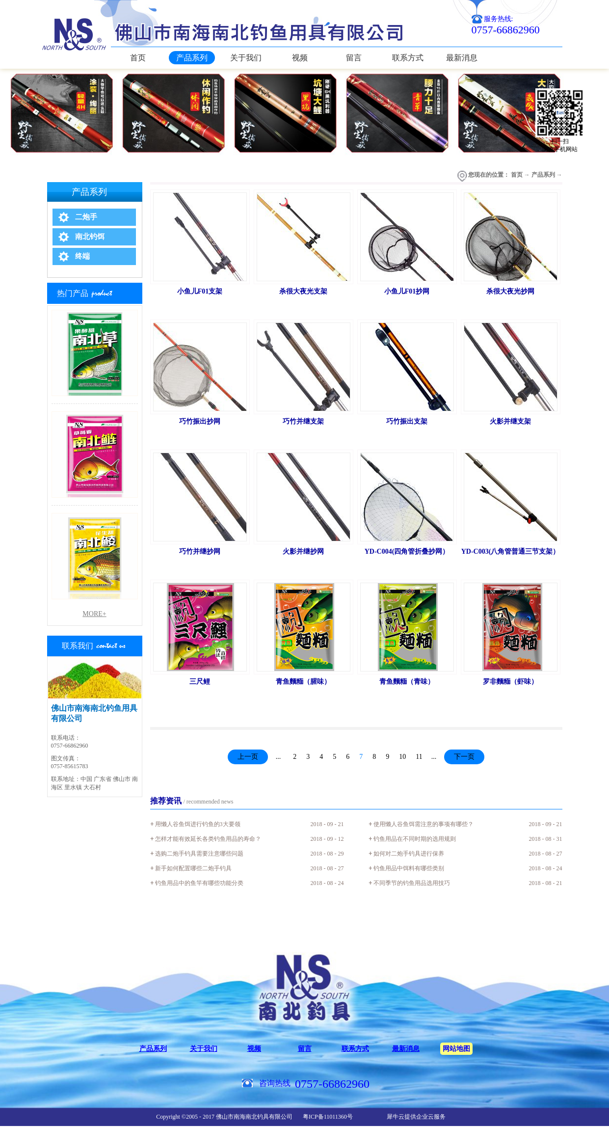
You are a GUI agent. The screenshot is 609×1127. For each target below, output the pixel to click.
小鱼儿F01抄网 (407, 291)
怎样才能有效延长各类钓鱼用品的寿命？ (208, 838)
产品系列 (543, 174)
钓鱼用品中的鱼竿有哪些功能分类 (199, 883)
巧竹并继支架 (303, 421)
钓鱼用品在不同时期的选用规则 (414, 838)
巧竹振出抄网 (199, 421)
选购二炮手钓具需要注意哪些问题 (199, 853)
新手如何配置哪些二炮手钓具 (193, 868)
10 (402, 756)
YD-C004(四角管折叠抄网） (407, 551)
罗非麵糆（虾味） (510, 681)
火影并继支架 (510, 421)
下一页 (464, 756)
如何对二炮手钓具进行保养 (408, 853)
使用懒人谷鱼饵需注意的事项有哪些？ (423, 824)
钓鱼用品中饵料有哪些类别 (408, 868)
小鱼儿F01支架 (200, 291)
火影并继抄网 (303, 551)
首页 (138, 58)
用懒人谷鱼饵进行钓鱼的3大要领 (197, 824)
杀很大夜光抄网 (510, 291)
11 (419, 756)
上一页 (248, 756)
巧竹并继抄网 (199, 551)
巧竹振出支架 (406, 421)
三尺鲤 (199, 681)
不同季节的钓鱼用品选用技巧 (411, 883)
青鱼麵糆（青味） (406, 681)
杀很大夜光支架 (303, 291)
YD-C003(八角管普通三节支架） (510, 551)
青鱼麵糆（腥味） (303, 681)
